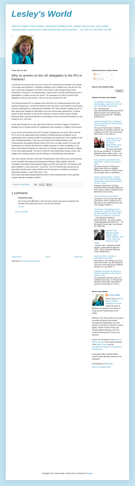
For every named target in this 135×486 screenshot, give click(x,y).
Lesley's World (41, 14)
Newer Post (16, 257)
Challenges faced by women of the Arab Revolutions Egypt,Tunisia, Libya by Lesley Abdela (114, 142)
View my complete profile (101, 367)
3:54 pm (21, 207)
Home (48, 257)
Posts (96, 75)
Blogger (90, 473)
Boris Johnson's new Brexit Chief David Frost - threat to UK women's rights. (107, 162)
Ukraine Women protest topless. (106, 196)
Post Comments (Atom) (31, 261)
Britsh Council (102, 344)
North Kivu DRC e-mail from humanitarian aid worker (104, 257)
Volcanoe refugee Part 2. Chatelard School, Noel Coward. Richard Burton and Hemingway (108, 123)
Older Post (78, 257)
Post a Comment (21, 212)
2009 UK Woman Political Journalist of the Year (114, 301)
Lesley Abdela (114, 295)
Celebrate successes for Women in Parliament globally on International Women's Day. (107, 273)
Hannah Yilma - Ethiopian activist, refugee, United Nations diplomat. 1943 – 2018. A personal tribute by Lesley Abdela (109, 237)
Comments (98, 79)
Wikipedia (109, 364)
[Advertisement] (47, 234)
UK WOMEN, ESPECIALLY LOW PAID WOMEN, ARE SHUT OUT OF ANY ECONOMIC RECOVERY (108, 104)
